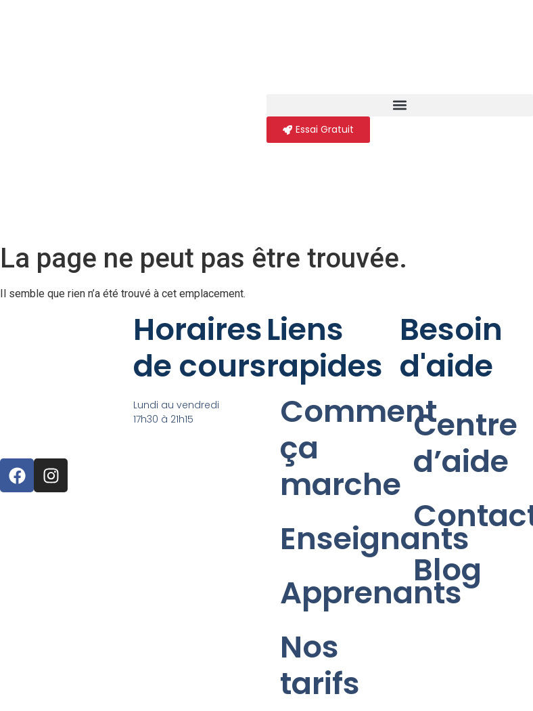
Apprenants (340, 593)
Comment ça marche (340, 448)
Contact (473, 515)
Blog (447, 569)
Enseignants (340, 538)
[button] (399, 105)
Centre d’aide (465, 443)
